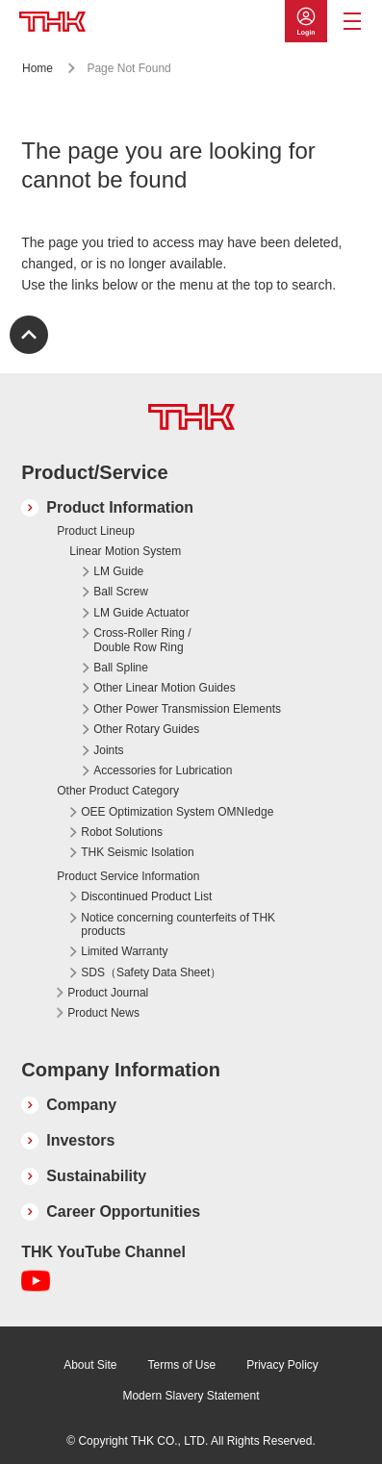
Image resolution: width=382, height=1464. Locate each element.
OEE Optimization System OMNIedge (177, 812)
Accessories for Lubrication (162, 770)
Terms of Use (182, 1365)
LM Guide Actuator (141, 612)
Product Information (119, 507)
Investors (80, 1140)
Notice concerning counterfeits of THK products (178, 924)
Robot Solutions (122, 832)
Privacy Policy (282, 1365)
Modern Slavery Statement (190, 1395)
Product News (103, 1013)
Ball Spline (120, 667)
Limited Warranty (124, 951)
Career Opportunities (123, 1211)
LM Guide (118, 571)
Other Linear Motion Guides (164, 687)
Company (81, 1105)
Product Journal (107, 992)
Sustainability (96, 1176)
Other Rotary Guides (146, 729)
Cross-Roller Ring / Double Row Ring (142, 639)
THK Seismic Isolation (137, 852)
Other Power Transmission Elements (187, 709)
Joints (108, 750)
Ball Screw (120, 591)
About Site (90, 1365)
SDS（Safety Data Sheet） (151, 972)
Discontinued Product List (146, 896)
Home (37, 68)
